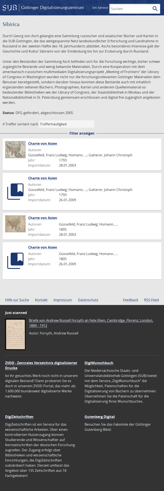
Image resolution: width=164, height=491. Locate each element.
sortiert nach (27, 124)
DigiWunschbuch (99, 363)
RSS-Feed (151, 300)
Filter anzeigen (82, 133)
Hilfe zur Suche (17, 300)
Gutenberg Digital (100, 416)
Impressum (63, 300)
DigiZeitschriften (19, 416)
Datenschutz (88, 300)
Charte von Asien (42, 143)
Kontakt (41, 300)
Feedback (130, 300)
